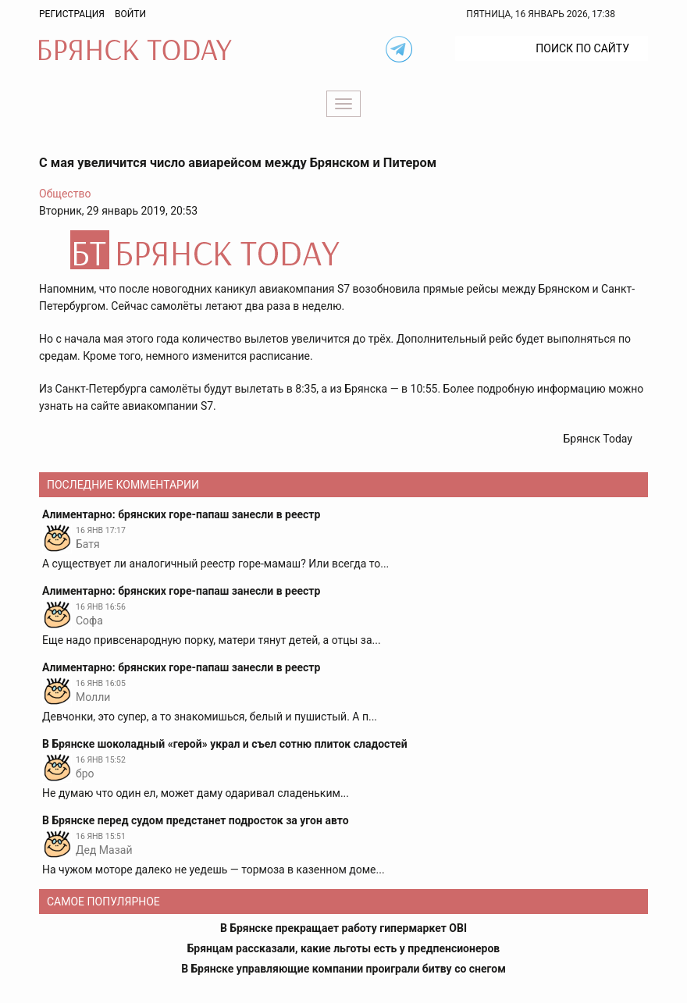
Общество (65, 193)
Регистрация (72, 14)
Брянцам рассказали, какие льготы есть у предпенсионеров (343, 948)
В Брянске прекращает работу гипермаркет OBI (343, 928)
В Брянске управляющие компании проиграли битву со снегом (343, 968)
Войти (130, 14)
